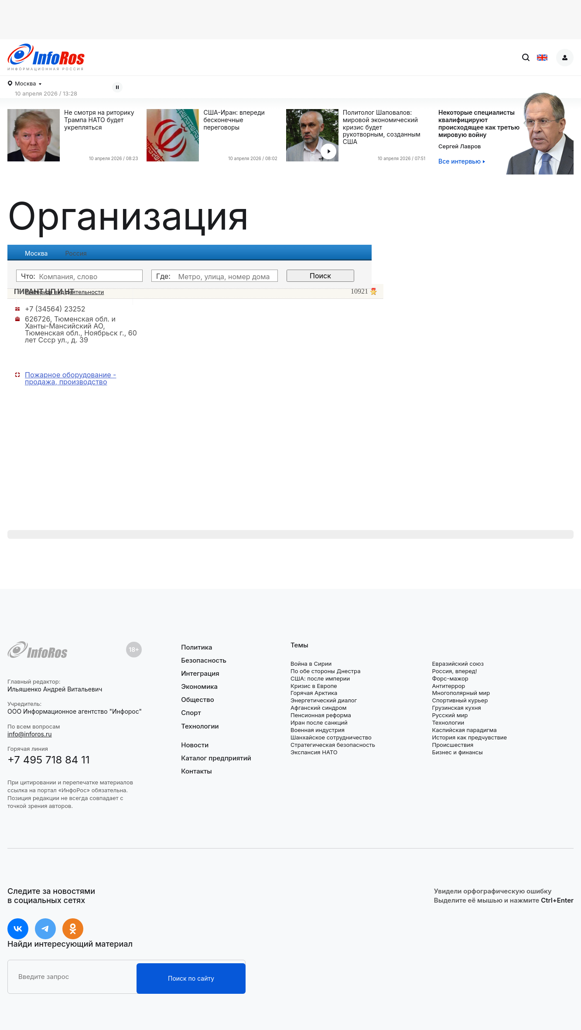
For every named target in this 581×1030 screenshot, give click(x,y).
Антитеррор (448, 685)
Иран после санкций (319, 722)
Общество (197, 699)
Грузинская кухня (456, 707)
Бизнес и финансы (457, 752)
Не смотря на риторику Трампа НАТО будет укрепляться (99, 120)
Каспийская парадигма (464, 729)
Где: (163, 276)
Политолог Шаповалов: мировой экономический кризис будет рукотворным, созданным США (381, 127)
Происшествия (452, 744)
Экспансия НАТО (314, 752)
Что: (28, 276)
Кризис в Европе (313, 685)
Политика (196, 647)
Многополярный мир (461, 692)
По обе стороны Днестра (325, 670)
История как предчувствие (469, 737)
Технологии (200, 726)
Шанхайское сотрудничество (331, 737)
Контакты (196, 771)
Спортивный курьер (460, 700)
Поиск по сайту (191, 978)
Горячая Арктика (313, 692)
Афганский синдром (318, 707)
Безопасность (203, 660)
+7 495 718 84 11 (48, 759)
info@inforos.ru (29, 734)
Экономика (199, 686)
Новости (194, 745)
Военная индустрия (317, 729)
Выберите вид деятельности (64, 291)
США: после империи (320, 678)
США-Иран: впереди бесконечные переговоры (234, 120)
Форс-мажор (450, 678)
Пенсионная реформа (320, 715)
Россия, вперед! (454, 670)
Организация (128, 216)
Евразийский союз (457, 663)
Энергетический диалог (323, 700)
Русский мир (450, 715)
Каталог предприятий (216, 758)
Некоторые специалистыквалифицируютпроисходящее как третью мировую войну (478, 123)
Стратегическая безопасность (332, 744)
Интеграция (200, 673)
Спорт (191, 712)
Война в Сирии (311, 663)
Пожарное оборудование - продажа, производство (70, 378)
